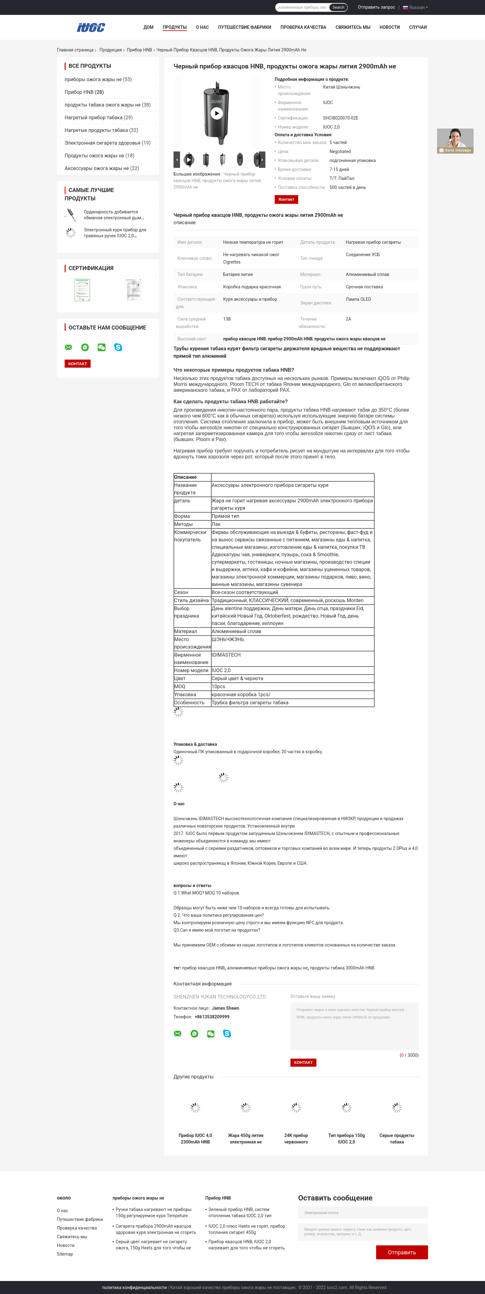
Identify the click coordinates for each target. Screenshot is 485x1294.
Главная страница (75, 49)
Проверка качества (303, 27)
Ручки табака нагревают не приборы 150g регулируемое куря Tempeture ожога (153, 1213)
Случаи (418, 27)
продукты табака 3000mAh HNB (342, 967)
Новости (390, 27)
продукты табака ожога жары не (103, 105)
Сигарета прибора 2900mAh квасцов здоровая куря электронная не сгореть (156, 1229)
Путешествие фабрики (244, 27)
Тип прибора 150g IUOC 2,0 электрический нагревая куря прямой (346, 1139)
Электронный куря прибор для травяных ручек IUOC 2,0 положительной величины (115, 235)
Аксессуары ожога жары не (97, 168)
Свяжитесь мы (353, 27)
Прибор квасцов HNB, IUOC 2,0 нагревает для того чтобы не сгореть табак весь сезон (246, 1245)
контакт (286, 199)
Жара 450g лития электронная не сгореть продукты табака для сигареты (245, 1139)
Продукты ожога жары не (94, 156)
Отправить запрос (376, 7)
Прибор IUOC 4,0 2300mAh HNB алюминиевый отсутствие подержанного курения (195, 1139)
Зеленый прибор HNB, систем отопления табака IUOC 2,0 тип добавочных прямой (240, 1213)
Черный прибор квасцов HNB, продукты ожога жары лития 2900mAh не (217, 181)
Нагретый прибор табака (93, 117)
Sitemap (65, 1254)
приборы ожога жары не (93, 79)
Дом (148, 27)
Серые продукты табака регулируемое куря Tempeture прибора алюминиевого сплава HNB (397, 1139)
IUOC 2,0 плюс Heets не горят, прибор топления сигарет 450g (246, 1229)
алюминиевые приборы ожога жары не (267, 967)
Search (338, 7)
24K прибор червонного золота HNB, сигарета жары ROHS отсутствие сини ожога (296, 1139)
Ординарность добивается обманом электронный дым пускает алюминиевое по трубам (117, 217)
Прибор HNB (139, 49)
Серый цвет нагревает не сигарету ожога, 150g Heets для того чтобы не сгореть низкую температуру (153, 1245)
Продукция (111, 49)
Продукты (175, 27)
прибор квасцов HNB (203, 967)
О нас (202, 27)
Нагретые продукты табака (96, 130)
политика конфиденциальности (134, 1287)
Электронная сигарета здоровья (102, 143)
